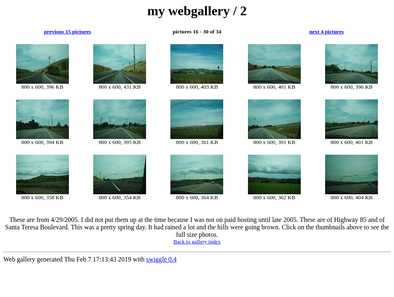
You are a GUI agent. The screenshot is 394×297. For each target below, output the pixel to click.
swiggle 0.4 (161, 259)
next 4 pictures (326, 31)
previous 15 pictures (67, 31)
